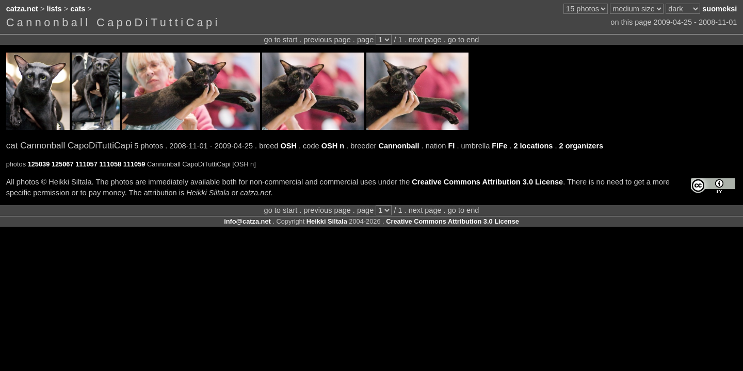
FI (451, 146)
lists (54, 9)
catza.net (22, 9)
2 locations (533, 146)
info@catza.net (247, 221)
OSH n (332, 146)
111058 (110, 164)
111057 (86, 164)
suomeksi (719, 9)
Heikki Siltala (326, 221)
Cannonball (398, 146)
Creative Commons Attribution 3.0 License (487, 182)
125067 (63, 164)
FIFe (499, 146)
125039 (39, 164)
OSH (288, 146)
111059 (134, 164)
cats (77, 9)
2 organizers (581, 146)
